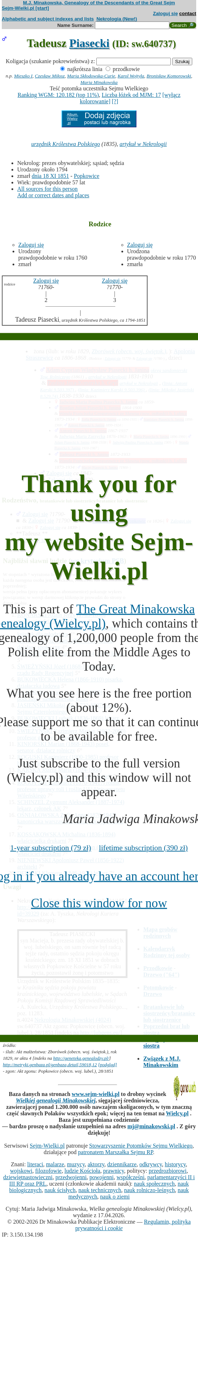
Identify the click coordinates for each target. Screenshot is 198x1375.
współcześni (130, 1177)
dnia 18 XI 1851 (50, 176)
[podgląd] (107, 1064)
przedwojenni (71, 1177)
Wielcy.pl (177, 1113)
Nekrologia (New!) (116, 19)
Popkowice (86, 176)
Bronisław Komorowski (168, 76)
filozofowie (48, 1171)
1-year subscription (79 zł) (50, 847)
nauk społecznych (154, 1184)
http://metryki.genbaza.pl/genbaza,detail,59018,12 (50, 1064)
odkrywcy (150, 1164)
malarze (55, 1164)
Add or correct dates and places (53, 195)
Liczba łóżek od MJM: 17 (131, 95)
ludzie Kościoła (82, 1171)
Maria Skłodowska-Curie (91, 76)
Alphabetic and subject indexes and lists (48, 19)
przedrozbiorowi (168, 1171)
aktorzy (96, 1164)
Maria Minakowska (98, 82)
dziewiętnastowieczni (28, 1177)
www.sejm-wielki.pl (95, 1094)
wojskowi (21, 1171)
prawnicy (113, 1171)
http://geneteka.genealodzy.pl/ (81, 1058)
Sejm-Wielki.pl (47, 1146)
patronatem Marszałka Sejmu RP (115, 1152)
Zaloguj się (165, 13)
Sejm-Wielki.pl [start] (25, 8)
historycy (175, 1164)
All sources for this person (47, 189)
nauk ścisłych (60, 1190)
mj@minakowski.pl (151, 1126)
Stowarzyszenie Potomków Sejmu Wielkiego (140, 1146)
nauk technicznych (99, 1190)
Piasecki (89, 43)
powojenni (102, 1177)
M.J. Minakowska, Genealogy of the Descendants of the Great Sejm (99, 2)
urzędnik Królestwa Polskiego (65, 144)
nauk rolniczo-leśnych (149, 1190)
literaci (35, 1164)
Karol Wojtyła (130, 76)
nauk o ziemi (115, 1197)
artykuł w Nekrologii (143, 144)
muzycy (76, 1164)
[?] (115, 101)
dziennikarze (122, 1164)
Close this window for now (99, 903)
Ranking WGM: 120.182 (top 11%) (58, 95)
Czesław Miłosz (49, 76)
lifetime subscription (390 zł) (143, 847)
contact (187, 13)
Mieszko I (23, 76)
